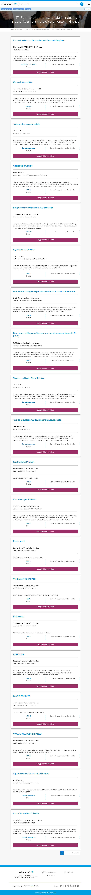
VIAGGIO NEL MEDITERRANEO (27, 734)
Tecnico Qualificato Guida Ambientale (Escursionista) (37, 420)
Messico (36, 886)
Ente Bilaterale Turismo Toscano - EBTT (27, 89)
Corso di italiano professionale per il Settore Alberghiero (39, 40)
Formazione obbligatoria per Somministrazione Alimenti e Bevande (44, 291)
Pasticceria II (19, 541)
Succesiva (75, 853)
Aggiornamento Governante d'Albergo (30, 774)
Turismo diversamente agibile (26, 124)
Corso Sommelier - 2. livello (26, 813)
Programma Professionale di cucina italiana (33, 208)
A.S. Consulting (18, 780)
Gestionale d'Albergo (23, 166)
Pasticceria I (18, 617)
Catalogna (20, 886)
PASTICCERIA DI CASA (23, 462)
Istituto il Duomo (19, 131)
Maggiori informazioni (45, 72)
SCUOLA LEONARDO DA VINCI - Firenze (27, 47)
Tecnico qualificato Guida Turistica (28, 378)
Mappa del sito (50, 875)
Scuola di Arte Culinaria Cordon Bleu (26, 214)
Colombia (27, 886)
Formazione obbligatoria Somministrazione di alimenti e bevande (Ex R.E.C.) (44, 335)
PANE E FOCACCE (21, 696)
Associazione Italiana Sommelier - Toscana (28, 820)
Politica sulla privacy (50, 872)
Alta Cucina (18, 654)
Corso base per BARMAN (24, 499)
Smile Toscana (18, 173)
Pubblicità (70, 872)
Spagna (14, 886)
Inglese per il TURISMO (23, 249)
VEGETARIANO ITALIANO (24, 579)
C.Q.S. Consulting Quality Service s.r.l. (26, 298)
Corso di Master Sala (22, 82)
